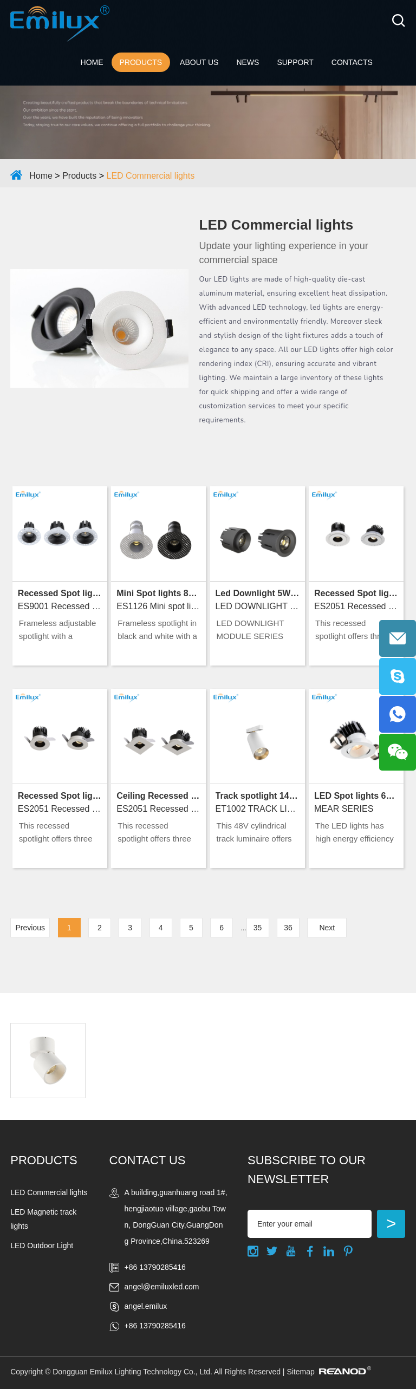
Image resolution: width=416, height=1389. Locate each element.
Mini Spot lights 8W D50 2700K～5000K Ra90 (158, 593)
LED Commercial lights (151, 175)
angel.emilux (146, 1306)
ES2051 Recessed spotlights (356, 606)
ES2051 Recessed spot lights (60, 808)
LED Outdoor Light (41, 1245)
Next (327, 927)
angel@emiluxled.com (162, 1286)
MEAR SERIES (343, 808)
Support (295, 62)
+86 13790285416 (155, 1325)
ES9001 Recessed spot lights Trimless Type (60, 606)
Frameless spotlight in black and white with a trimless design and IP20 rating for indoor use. (157, 630)
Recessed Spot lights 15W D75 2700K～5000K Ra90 (60, 795)
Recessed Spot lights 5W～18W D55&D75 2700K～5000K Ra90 (60, 593)
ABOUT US (199, 62)
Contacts (352, 62)
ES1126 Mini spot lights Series (158, 606)
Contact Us (147, 1160)
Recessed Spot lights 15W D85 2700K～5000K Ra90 (356, 593)
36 (288, 927)
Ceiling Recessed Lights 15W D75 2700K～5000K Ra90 (158, 795)
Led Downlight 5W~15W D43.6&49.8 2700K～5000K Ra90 (258, 593)
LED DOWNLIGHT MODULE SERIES (258, 606)
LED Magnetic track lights (43, 1219)
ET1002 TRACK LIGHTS (258, 808)
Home (92, 62)
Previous (29, 927)
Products (141, 62)
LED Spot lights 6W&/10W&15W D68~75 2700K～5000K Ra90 (356, 795)
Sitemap (300, 1371)
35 (257, 927)
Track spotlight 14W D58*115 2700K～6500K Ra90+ (258, 795)
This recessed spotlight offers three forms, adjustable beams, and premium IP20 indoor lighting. (353, 630)
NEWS (247, 62)
